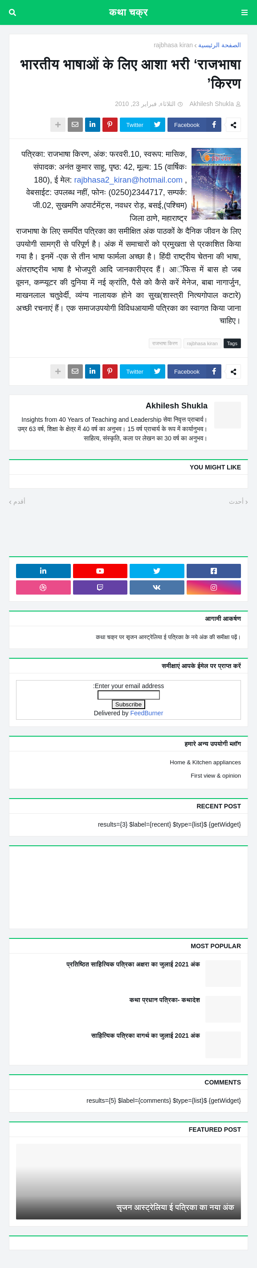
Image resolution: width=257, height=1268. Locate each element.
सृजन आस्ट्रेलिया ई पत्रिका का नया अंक (176, 1207)
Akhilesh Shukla (177, 405)
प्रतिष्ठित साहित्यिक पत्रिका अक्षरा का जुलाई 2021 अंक (133, 964)
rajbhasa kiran (173, 45)
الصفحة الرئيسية (219, 45)
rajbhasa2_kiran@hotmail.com (128, 179)
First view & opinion (216, 775)
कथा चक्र (128, 12)
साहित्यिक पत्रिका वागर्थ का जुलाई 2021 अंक (145, 1035)
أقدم (19, 501)
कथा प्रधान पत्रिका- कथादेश (164, 999)
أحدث (236, 501)
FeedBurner (146, 713)
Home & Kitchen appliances (205, 762)
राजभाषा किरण (165, 343)
